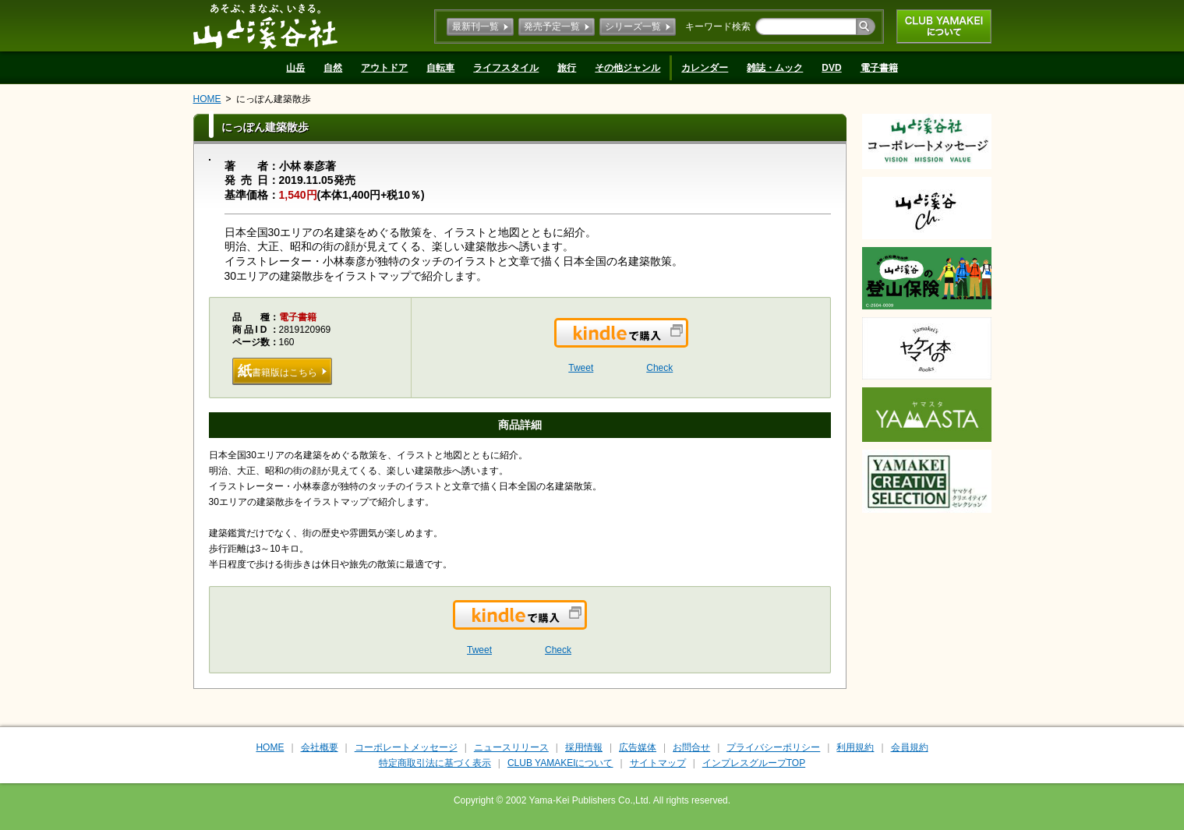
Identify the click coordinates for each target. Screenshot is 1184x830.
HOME (207, 99)
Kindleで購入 (687, 342)
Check (659, 367)
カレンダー (704, 67)
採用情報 (584, 747)
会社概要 (319, 747)
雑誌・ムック (775, 67)
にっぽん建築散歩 (273, 99)
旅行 (566, 67)
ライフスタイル (506, 67)
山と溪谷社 (265, 25)
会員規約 (909, 747)
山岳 (295, 67)
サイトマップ (658, 763)
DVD (831, 67)
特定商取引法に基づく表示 (435, 763)
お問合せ (691, 747)
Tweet (580, 367)
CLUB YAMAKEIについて (943, 26)
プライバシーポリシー (773, 747)
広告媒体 (637, 747)
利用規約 (855, 747)
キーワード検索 (718, 26)
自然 (332, 67)
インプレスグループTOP (753, 763)
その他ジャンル (627, 67)
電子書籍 (879, 67)
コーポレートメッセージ (406, 747)
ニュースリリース (511, 747)
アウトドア (384, 67)
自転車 (440, 67)
